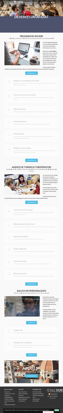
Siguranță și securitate (24, 397)
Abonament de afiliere (38, 393)
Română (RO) (46, 2)
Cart (53, 6)
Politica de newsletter (9, 404)
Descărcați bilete (23, 399)
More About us (31, 376)
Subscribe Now (31, 73)
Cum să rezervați (23, 392)
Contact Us (31, 322)
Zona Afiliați (36, 401)
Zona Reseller (36, 399)
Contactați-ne (22, 401)
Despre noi (7, 392)
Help (53, 2)
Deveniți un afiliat (37, 392)
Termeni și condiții (8, 399)
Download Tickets (44, 6)
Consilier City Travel (9, 393)
